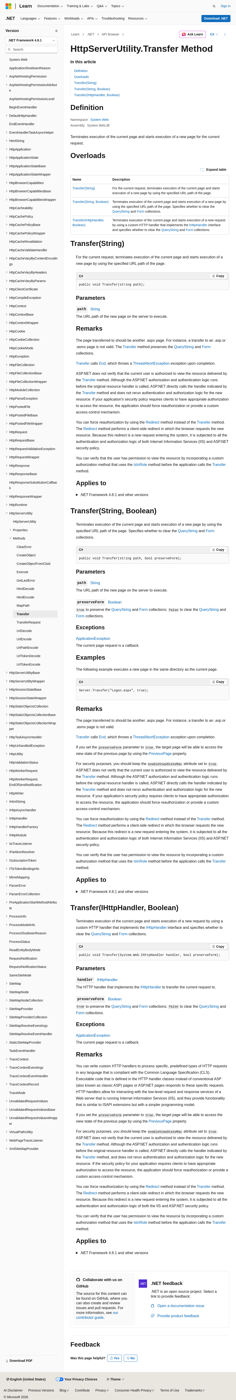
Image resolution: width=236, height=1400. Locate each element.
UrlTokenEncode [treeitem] (28, 664)
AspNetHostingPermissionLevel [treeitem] (31, 99)
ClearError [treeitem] (24, 547)
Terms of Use (169, 1390)
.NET (90, 34)
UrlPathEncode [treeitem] (27, 647)
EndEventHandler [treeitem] (22, 124)
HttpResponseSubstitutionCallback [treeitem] (33, 485)
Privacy (100, 1390)
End (102, 363)
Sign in (225, 6)
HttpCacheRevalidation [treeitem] (25, 241)
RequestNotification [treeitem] (23, 958)
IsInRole (140, 465)
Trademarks (193, 1390)
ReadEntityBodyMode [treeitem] (24, 950)
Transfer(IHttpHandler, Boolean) (97, 95)
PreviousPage (160, 754)
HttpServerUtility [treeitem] (24, 521)
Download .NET (216, 18)
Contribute (82, 1390)
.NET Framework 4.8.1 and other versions (114, 495)
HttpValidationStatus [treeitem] (23, 762)
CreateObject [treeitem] (26, 555)
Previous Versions (41, 1390)
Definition (81, 71)
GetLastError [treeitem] (26, 580)
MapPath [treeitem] (23, 605)
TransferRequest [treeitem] (29, 622)
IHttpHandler (198, 225)
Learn (75, 34)
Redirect (152, 422)
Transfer (129, 347)
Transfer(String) (85, 83)
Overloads (81, 77)
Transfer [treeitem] (23, 614)
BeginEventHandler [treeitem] (23, 107)
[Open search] (214, 6)
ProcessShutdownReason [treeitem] (27, 933)
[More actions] (225, 34)
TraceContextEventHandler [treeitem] (28, 1076)
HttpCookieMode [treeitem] (21, 348)
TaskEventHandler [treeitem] (22, 1051)
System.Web (99, 119)
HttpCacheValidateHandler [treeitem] (28, 250)
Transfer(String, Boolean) (92, 89)
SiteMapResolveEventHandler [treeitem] (30, 1034)
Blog (63, 1390)
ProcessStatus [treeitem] (19, 942)
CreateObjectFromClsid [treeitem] (33, 564)
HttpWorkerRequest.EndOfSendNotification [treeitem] (25, 782)
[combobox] (32, 40)
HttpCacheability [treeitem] (21, 208)
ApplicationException (93, 639)
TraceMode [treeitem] (17, 1093)
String (95, 309)
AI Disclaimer (13, 1390)
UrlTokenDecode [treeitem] (29, 656)
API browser (110, 34)
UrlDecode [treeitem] (24, 631)
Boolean (115, 602)
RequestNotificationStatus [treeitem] (27, 967)
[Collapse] (56, 31)
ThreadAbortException (151, 363)
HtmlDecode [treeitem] (25, 589)
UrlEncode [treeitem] (24, 639)
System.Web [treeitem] (18, 59)
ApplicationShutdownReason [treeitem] (29, 68)
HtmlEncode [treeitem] (25, 597)
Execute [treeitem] (22, 572)
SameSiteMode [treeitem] (20, 975)
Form (140, 211)
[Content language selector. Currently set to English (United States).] (26, 1379)
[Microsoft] (9, 6)
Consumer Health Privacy (133, 1390)
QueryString (121, 211)
